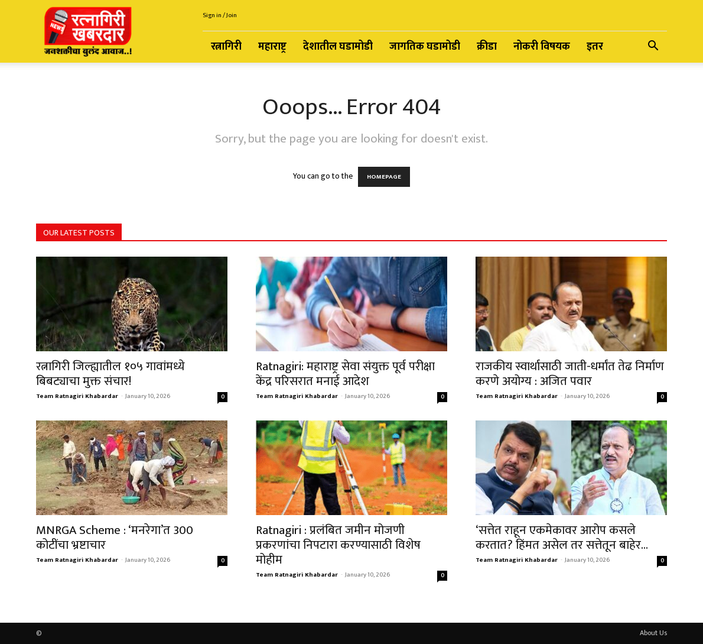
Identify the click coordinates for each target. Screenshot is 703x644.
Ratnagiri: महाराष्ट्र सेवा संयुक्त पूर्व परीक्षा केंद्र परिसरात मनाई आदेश (345, 373)
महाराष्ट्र (272, 47)
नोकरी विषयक (541, 47)
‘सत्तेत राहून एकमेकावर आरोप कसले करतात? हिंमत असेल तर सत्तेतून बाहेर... (562, 537)
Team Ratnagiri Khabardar (77, 396)
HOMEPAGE (384, 176)
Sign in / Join (220, 15)
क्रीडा (487, 47)
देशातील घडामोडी (338, 47)
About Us (653, 632)
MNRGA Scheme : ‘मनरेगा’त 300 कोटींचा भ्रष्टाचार (114, 537)
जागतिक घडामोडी (424, 47)
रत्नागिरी (226, 47)
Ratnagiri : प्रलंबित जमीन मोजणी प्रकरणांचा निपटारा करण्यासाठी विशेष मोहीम (338, 545)
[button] (653, 47)
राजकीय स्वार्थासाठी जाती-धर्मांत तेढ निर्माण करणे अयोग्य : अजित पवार (570, 373)
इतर (595, 47)
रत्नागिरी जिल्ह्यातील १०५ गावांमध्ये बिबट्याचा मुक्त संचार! (110, 373)
